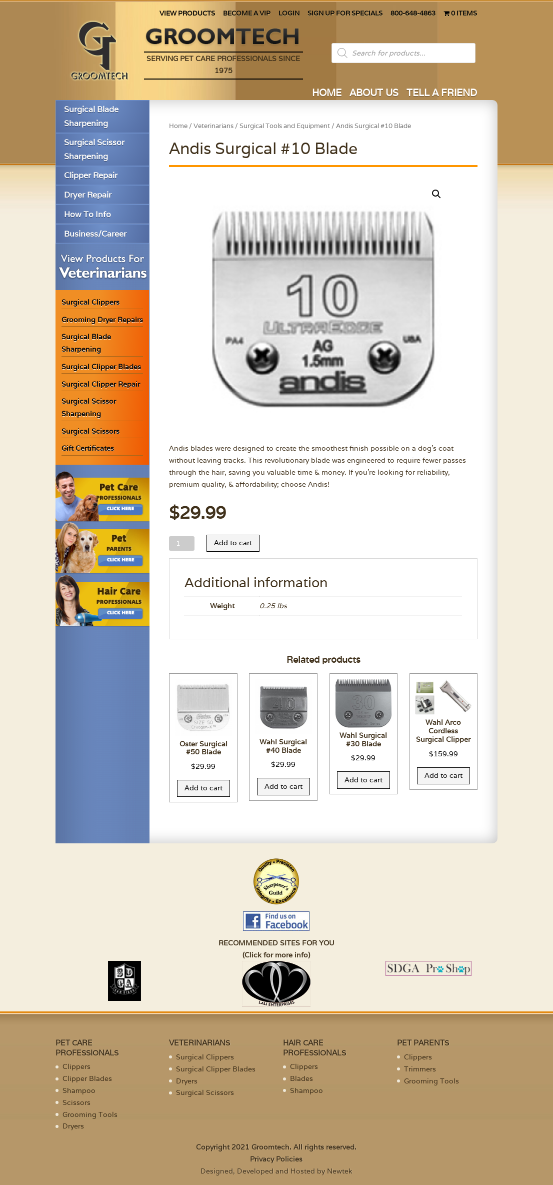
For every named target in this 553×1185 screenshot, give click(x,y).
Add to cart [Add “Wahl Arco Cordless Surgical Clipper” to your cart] (443, 775)
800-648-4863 (413, 14)
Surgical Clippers (91, 302)
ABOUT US (374, 94)
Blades (301, 1078)
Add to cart (233, 542)
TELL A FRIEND (441, 94)
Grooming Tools (90, 1114)
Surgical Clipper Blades (101, 366)
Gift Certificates (88, 448)
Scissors (76, 1102)
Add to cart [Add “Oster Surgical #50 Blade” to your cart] (203, 787)
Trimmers (420, 1068)
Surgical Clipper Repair (101, 384)
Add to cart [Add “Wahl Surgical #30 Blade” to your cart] (363, 779)
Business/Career (95, 234)
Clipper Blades (87, 1078)
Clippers (76, 1066)
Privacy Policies (276, 1158)
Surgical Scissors (91, 431)
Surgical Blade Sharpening (91, 116)
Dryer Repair (88, 195)
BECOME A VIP (246, 14)
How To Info (87, 214)
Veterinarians (214, 126)
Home (178, 126)
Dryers (73, 1125)
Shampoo (79, 1090)
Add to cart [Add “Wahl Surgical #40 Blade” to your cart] (283, 786)
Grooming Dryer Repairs (102, 319)
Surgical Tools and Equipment (285, 126)
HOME (327, 94)
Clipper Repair (91, 175)
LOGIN (289, 14)
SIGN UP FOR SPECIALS (345, 14)
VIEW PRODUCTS (187, 14)
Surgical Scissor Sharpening (94, 149)
